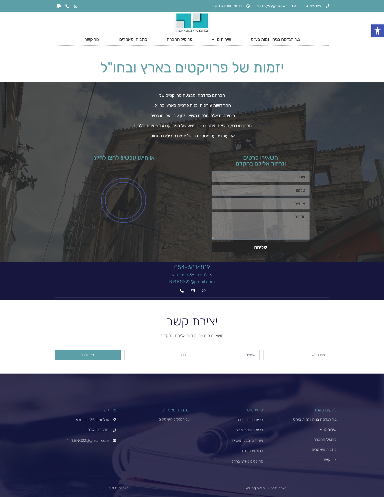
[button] (377, 30)
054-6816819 (192, 267)
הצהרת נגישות (118, 488)
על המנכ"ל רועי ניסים (174, 419)
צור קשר (92, 39)
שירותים (221, 39)
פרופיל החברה (179, 39)
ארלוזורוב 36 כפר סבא (192, 274)
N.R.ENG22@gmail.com (192, 281)
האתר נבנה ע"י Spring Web (266, 488)
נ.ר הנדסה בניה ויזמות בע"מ (275, 39)
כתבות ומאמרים (133, 39)
